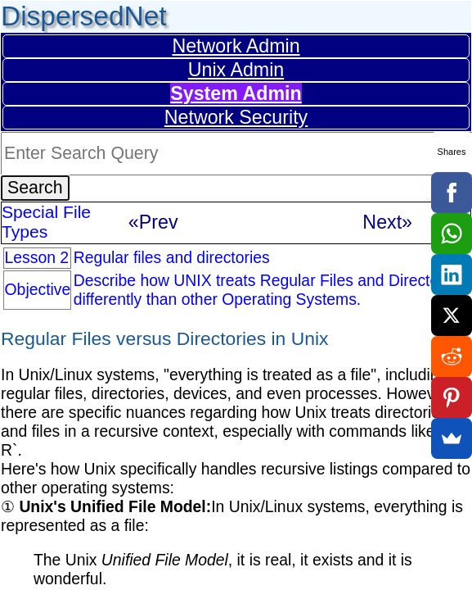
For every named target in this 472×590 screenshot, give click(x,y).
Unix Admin (236, 69)
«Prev (153, 222)
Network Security (236, 117)
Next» (387, 222)
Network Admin (235, 46)
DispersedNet (84, 16)
